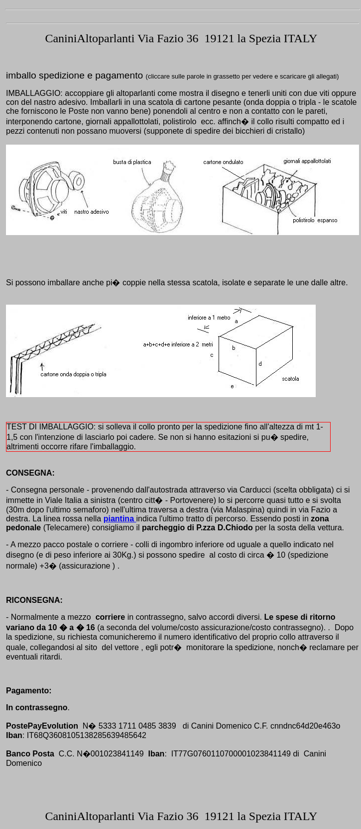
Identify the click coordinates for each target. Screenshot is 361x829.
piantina (120, 518)
